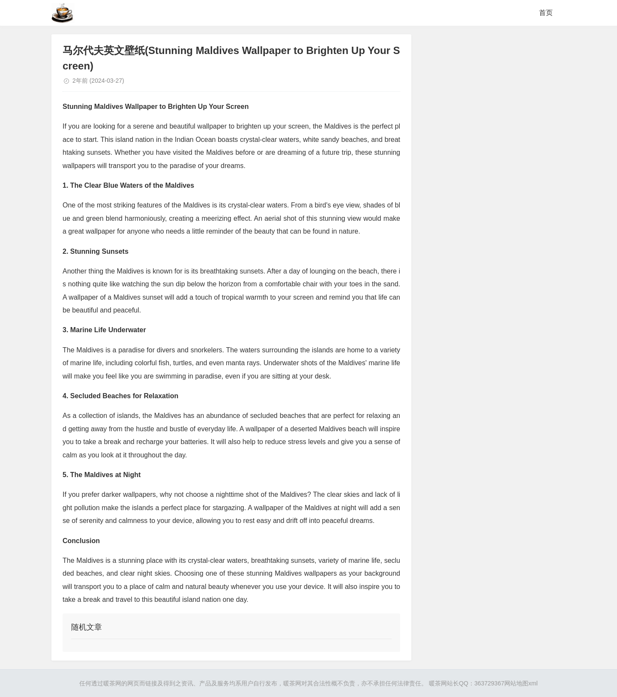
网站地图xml (521, 683)
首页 (546, 12)
